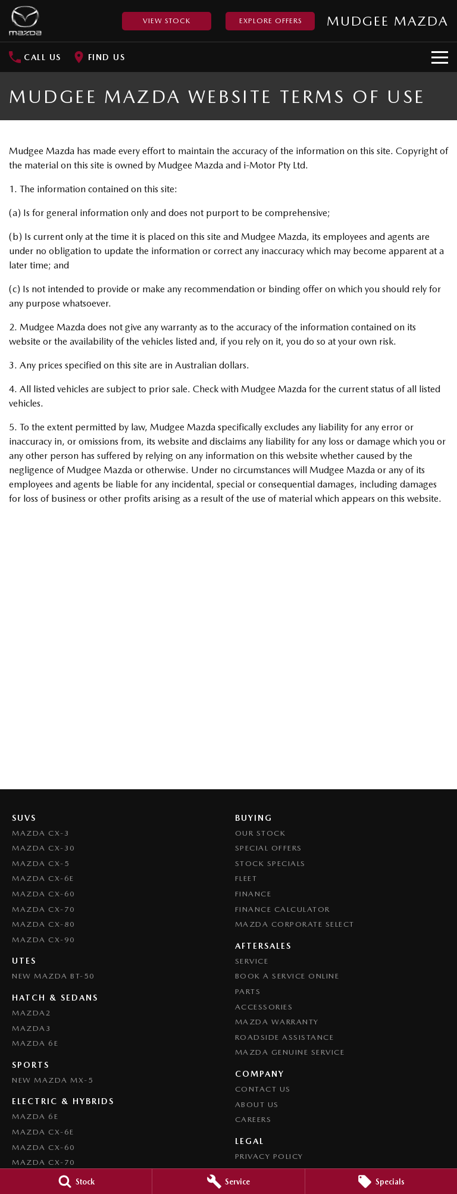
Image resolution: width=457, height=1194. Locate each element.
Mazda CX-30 (44, 847)
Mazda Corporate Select (295, 924)
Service (252, 961)
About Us (257, 1104)
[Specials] (381, 1181)
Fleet (246, 878)
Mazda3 (31, 1028)
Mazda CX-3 (41, 833)
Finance (253, 893)
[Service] (228, 1181)
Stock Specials (270, 863)
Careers (253, 1119)
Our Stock (260, 833)
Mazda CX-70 (44, 909)
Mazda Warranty (277, 1021)
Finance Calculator (282, 909)
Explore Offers (270, 21)
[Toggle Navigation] (439, 57)
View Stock (166, 21)
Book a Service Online (287, 975)
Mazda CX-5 (41, 863)
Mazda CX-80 (44, 924)
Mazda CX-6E (43, 878)
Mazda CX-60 (44, 893)
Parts (248, 991)
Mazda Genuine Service (290, 1052)
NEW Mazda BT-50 (53, 975)
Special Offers (268, 847)
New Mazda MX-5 (52, 1080)
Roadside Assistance (284, 1037)
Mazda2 (31, 1012)
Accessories (264, 1006)
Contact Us (263, 1088)
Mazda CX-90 (44, 939)
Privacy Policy (269, 1156)
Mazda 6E (35, 1043)
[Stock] (76, 1181)
